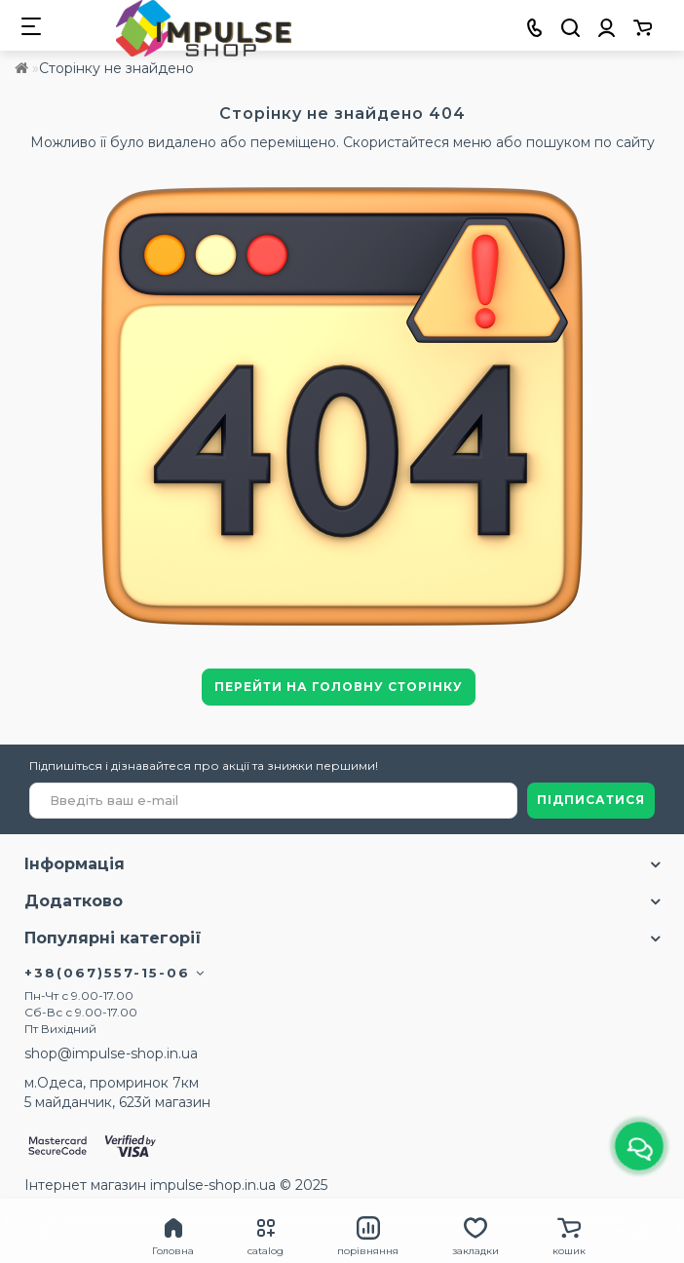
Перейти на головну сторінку (338, 686)
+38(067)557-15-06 (115, 972)
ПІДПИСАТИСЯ (591, 799)
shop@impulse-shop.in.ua (111, 1053)
